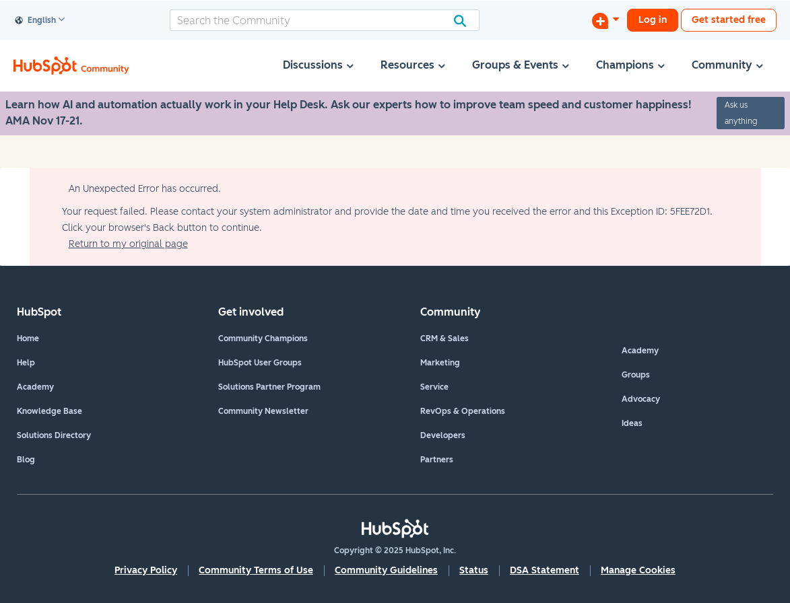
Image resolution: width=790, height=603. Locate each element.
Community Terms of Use (256, 570)
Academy (35, 387)
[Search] (325, 20)
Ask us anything (741, 113)
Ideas (632, 423)
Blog (26, 459)
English (35, 20)
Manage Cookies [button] (638, 570)
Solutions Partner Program (269, 387)
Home (28, 338)
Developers (442, 435)
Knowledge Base (49, 411)
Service (434, 387)
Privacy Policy (145, 570)
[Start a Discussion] (605, 20)
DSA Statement (544, 570)
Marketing (440, 362)
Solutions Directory (54, 435)
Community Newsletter (263, 411)
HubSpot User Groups (260, 362)
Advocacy (641, 399)
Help (26, 362)
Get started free (729, 20)
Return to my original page (128, 244)
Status (473, 570)
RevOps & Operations (462, 411)
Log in (652, 20)
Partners (436, 459)
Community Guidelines (386, 570)
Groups (636, 375)
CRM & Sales (444, 338)
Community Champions (263, 338)
